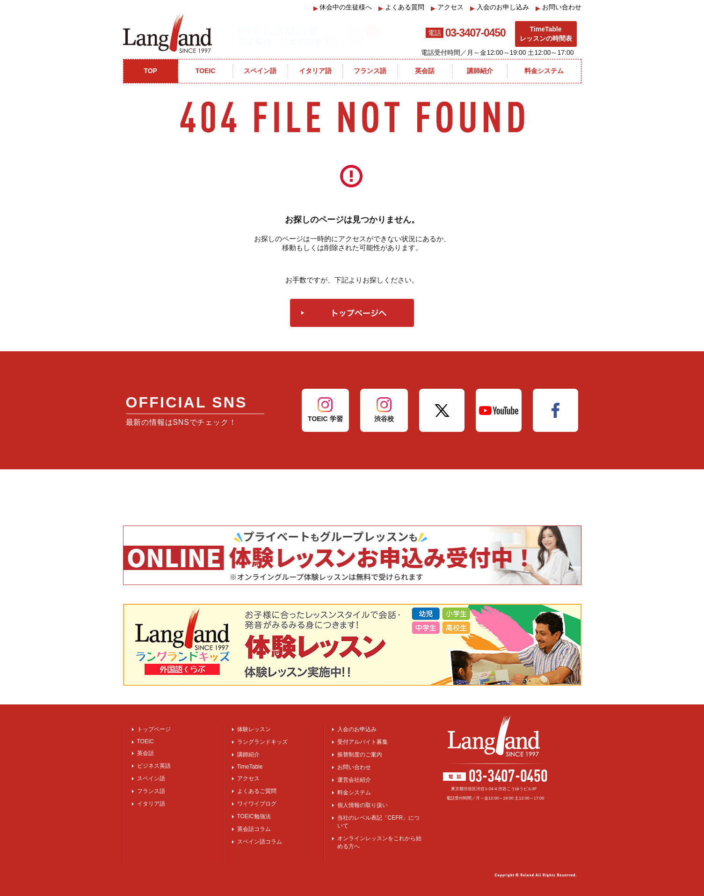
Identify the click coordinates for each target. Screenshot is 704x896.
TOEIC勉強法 (254, 816)
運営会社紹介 (354, 780)
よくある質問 (401, 7)
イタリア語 (151, 803)
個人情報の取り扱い (362, 805)
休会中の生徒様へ (342, 7)
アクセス (447, 7)
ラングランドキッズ (262, 742)
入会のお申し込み (499, 7)
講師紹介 (248, 754)
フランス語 (151, 791)
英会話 (145, 753)
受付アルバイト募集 (362, 742)
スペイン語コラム (259, 841)
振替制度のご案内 (359, 754)
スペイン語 (151, 778)
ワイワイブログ (256, 803)
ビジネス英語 (154, 766)
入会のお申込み (357, 729)
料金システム (354, 792)
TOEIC (145, 741)
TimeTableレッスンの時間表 (546, 33)
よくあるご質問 (256, 791)
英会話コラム (254, 829)
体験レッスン (254, 729)
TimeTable (250, 766)
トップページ (154, 729)
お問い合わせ (558, 7)
